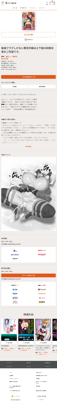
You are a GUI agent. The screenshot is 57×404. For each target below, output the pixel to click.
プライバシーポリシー (14, 378)
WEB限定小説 (23, 8)
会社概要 (11, 375)
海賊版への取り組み (13, 381)
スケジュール (33, 8)
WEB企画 (38, 386)
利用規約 (38, 378)
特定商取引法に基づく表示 (41, 375)
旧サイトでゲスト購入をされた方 (41, 382)
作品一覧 (15, 8)
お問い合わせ (39, 372)
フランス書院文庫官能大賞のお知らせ (15, 386)
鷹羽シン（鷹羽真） (12, 56)
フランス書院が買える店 (14, 390)
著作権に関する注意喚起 (41, 390)
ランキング (47, 366)
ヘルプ (10, 372)
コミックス (41, 8)
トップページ (9, 362)
